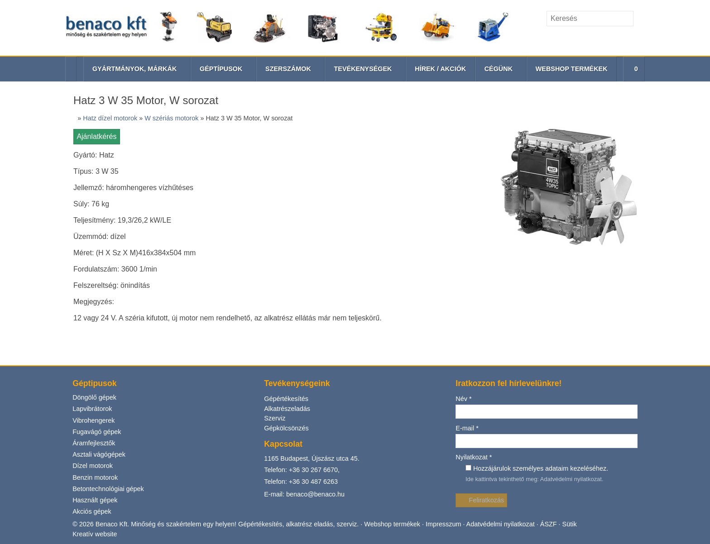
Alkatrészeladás (287, 147)
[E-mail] (607, 38)
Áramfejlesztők (94, 181)
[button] (633, 69)
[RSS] (638, 38)
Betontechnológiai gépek (109, 226)
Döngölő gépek (94, 135)
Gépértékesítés (286, 137)
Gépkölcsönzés (286, 167)
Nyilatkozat (475, 196)
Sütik (572, 263)
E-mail (467, 166)
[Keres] (640, 18)
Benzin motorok (96, 215)
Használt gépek (95, 238)
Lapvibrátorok (92, 147)
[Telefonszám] (622, 38)
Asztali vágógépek (99, 192)
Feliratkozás (481, 239)
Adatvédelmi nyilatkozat (571, 217)
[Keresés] (590, 18)
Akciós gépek (92, 249)
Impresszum (445, 263)
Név (464, 137)
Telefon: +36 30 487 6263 (301, 220)
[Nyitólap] (287, 27)
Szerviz (275, 157)
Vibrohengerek (93, 158)
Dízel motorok (93, 204)
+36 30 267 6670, (315, 208)
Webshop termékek (393, 263)
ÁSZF (552, 263)
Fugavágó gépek (96, 169)
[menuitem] (440, 69)
